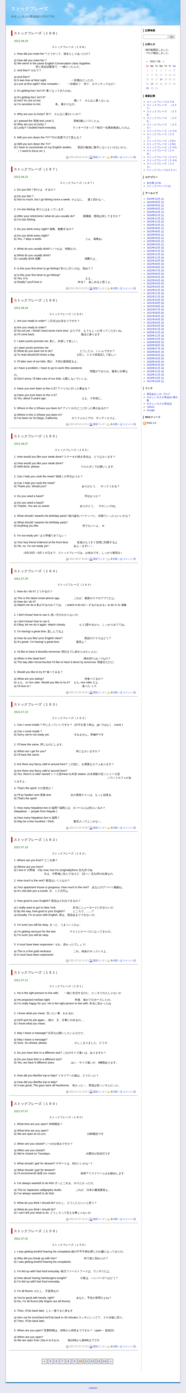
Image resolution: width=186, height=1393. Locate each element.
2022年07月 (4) (155, 270)
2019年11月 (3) (155, 374)
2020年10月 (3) (155, 338)
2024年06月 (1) (155, 202)
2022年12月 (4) (155, 254)
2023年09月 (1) (155, 228)
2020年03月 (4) (155, 361)
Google (151, 410)
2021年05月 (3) (155, 316)
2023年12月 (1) (155, 218)
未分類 (113, 157)
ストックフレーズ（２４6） (162, 160)
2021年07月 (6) (155, 309)
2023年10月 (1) (155, 224)
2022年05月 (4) (155, 277)
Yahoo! (150, 406)
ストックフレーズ (29, 8)
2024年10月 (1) (155, 198)
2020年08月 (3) (155, 345)
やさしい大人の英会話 (159, 403)
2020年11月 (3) (155, 335)
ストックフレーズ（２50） (162, 144)
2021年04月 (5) (155, 319)
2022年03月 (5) (155, 283)
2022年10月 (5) (155, 260)
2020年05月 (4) (155, 355)
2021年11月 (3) (155, 296)
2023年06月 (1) (155, 234)
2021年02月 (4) (155, 325)
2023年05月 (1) (155, 238)
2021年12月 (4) (155, 293)
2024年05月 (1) (155, 205)
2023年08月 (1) (155, 231)
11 (86, 1361)
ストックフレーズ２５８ (160, 101)
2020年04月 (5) (155, 358)
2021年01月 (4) (155, 329)
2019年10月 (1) (155, 377)
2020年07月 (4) (155, 348)
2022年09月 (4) (155, 263)
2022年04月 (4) (155, 280)
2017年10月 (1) (155, 381)
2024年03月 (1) (155, 211)
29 (147, 88)
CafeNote (93, 1388)
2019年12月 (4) (155, 371)
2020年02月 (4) (155, 364)
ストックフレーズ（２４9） (162, 147)
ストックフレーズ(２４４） (162, 170)
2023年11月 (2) (155, 221)
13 (98, 1361)
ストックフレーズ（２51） (162, 140)
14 (104, 1361)
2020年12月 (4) (155, 332)
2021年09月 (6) (155, 302)
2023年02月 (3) (155, 247)
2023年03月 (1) (155, 244)
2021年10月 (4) (155, 299)
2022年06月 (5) (155, 273)
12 (92, 1361)
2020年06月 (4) (155, 351)
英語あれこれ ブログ (158, 394)
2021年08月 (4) (155, 306)
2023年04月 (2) (155, 241)
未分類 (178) (154, 182)
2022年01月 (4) (155, 290)
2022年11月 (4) (155, 257)
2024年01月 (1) (155, 215)
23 (152, 84)
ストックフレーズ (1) (158, 186)
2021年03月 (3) (155, 322)
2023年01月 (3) (155, 250)
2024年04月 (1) (155, 208)
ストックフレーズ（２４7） (162, 157)
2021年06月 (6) (155, 312)
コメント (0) (129, 157)
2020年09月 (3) (155, 342)
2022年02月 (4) (155, 286)
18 (161, 79)
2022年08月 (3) (155, 267)
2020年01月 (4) (155, 368)
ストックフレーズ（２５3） (162, 130)
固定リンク (99, 157)
